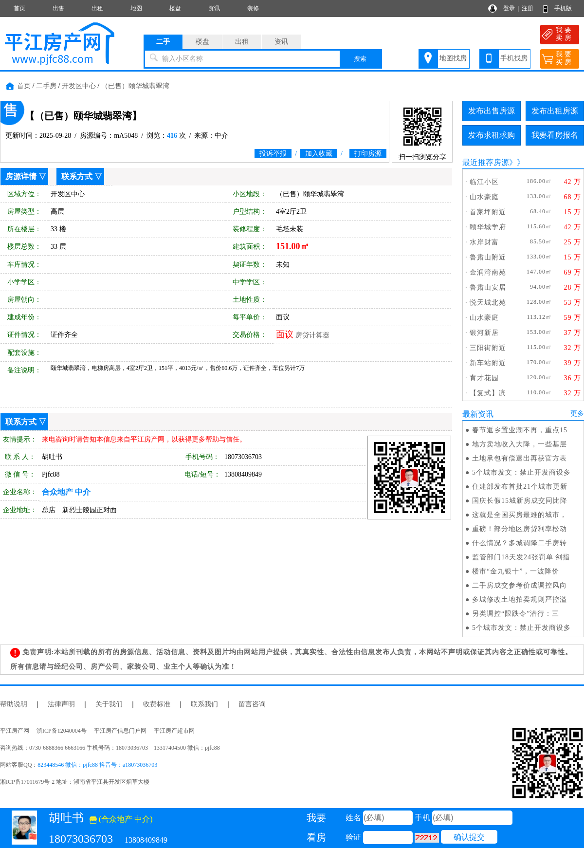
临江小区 (484, 181)
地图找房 (453, 58)
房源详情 (20, 176)
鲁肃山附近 (488, 257)
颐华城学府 (488, 227)
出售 (58, 8)
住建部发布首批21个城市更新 (519, 486)
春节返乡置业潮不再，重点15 (519, 430)
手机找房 (514, 58)
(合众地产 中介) (121, 819)
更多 (577, 413)
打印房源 (368, 153)
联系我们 (204, 704)
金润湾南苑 (488, 272)
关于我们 (109, 704)
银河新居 (484, 332)
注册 (527, 8)
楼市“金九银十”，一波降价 (515, 571)
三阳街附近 (488, 347)
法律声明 (61, 704)
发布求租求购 (491, 135)
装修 (253, 8)
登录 (509, 8)
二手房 (46, 86)
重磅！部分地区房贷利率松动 (519, 529)
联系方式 (76, 176)
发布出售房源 (491, 111)
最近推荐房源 (485, 162)
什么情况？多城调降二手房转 (519, 543)
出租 (97, 8)
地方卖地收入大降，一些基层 (519, 444)
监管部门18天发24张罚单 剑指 (521, 557)
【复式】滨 (488, 393)
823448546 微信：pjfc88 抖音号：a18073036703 (97, 764)
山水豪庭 (484, 197)
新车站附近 (488, 363)
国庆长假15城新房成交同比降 (519, 500)
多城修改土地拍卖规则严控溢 (519, 599)
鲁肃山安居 (488, 287)
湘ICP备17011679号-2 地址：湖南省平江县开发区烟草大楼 (77, 781)
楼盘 (175, 8)
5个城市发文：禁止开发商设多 (521, 472)
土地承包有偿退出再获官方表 (519, 458)
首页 (19, 8)
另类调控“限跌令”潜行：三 (515, 613)
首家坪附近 (488, 212)
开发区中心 (79, 86)
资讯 (214, 8)
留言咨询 (252, 704)
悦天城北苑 (488, 302)
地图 (136, 8)
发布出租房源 (554, 111)
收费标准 (156, 704)
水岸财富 (484, 242)
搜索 (360, 58)
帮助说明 (13, 704)
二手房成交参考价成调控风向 (519, 585)
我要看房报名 (554, 135)
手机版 (563, 8)
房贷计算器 (312, 335)
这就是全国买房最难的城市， (519, 514)
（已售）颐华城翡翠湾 (135, 86)
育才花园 (484, 378)
